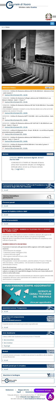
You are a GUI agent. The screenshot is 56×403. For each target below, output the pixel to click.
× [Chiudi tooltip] (52, 390)
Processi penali (9, 202)
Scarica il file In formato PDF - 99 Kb (16, 134)
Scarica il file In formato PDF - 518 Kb (16, 148)
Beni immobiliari (8, 340)
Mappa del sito (23, 390)
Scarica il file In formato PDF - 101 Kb (16, 127)
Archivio (50, 154)
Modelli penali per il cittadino (14, 366)
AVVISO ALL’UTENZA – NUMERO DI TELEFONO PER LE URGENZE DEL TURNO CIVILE (26, 230)
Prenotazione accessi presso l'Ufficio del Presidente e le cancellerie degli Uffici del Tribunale (25, 186)
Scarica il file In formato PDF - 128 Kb (16, 113)
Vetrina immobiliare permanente (11, 197)
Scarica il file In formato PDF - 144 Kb (16, 141)
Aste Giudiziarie (9, 333)
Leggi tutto (19, 169)
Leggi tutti (49, 87)
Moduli (5, 351)
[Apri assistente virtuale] (50, 397)
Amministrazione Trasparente (15, 308)
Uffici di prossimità (10, 220)
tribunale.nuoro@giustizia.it (30, 397)
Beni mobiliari (7, 343)
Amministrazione (31, 392)
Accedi (5, 190)
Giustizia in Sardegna (11, 375)
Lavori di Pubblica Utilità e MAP (15, 211)
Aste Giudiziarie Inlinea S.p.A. (35, 399)
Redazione (10, 390)
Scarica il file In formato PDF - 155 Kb (16, 102)
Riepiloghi (6, 346)
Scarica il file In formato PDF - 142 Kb (16, 95)
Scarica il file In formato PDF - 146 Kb (16, 120)
